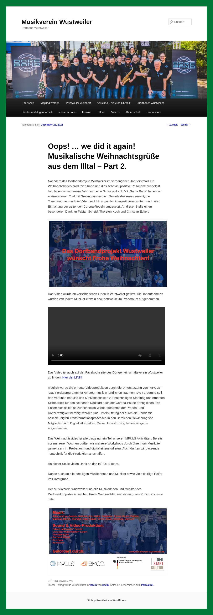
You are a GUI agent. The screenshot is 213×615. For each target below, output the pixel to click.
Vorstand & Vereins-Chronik (114, 103)
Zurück (172, 124)
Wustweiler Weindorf (78, 103)
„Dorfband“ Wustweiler (150, 103)
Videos (115, 112)
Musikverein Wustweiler (56, 21)
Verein (93, 585)
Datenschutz (133, 112)
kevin (105, 585)
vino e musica (67, 112)
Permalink (147, 585)
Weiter (186, 124)
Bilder (101, 112)
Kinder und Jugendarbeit (37, 112)
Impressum (154, 112)
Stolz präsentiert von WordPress (106, 600)
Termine (86, 112)
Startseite (28, 103)
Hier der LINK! (72, 377)
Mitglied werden (50, 103)
